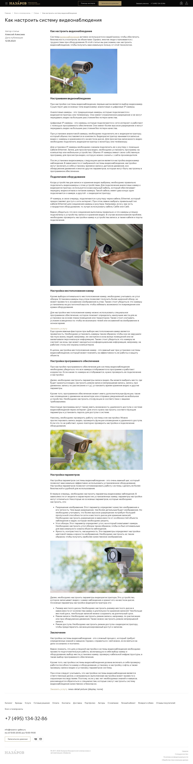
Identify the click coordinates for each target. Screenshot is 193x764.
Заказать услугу (58, 328)
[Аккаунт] (186, 3)
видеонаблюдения (69, 36)
